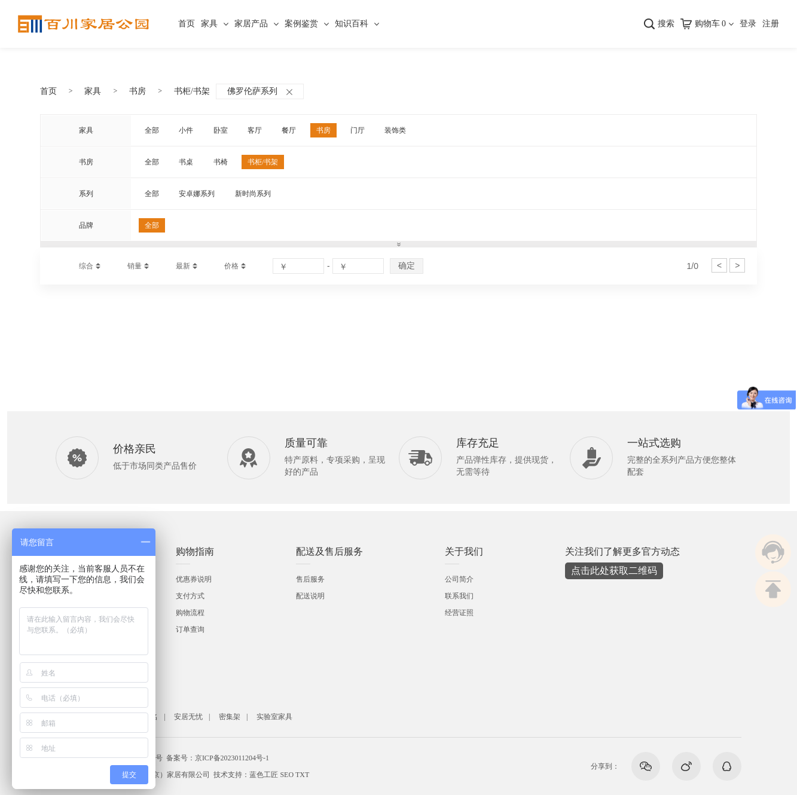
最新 (183, 266)
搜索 (666, 23)
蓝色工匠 (263, 774)
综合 (86, 266)
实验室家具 (274, 717)
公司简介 (459, 579)
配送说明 (310, 596)
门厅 (357, 130)
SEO (287, 774)
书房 (137, 91)
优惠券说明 (194, 579)
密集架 (229, 717)
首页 (186, 23)
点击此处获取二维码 (614, 570)
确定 (406, 265)
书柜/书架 (192, 91)
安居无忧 (188, 717)
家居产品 (251, 23)
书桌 (186, 162)
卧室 (220, 130)
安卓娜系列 (197, 193)
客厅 (255, 130)
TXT (302, 774)
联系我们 (459, 596)
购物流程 (190, 613)
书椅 (220, 162)
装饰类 (395, 130)
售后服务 (310, 579)
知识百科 (351, 23)
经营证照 (459, 613)
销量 (134, 266)
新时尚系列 (253, 193)
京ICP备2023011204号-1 (232, 758)
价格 (231, 266)
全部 (152, 130)
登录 (748, 23)
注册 (770, 23)
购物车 (710, 23)
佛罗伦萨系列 (259, 91)
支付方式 (190, 596)
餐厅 (289, 130)
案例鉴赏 (301, 23)
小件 (186, 130)
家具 (209, 23)
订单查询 (190, 629)
